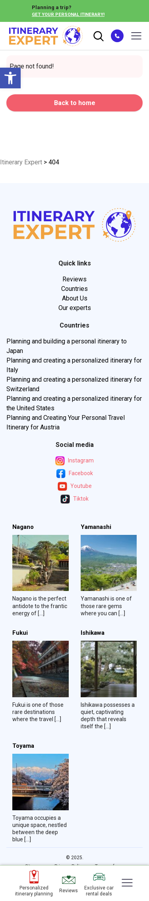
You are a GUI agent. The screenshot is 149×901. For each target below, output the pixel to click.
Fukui (20, 633)
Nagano (23, 527)
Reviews (74, 279)
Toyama (23, 746)
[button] (10, 78)
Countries (74, 289)
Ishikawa (92, 633)
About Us (74, 298)
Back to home (74, 103)
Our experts (74, 308)
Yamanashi (96, 527)
